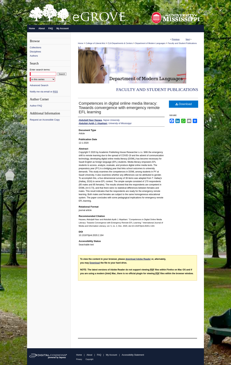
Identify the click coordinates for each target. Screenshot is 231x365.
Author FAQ (36, 105)
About (89, 355)
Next (188, 39)
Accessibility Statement (133, 355)
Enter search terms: (40, 69)
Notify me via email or (44, 91)
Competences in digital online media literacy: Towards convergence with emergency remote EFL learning (119, 107)
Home (80, 43)
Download (183, 104)
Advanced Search (39, 85)
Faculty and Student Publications (182, 43)
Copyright (89, 359)
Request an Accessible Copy (45, 119)
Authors (34, 55)
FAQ (99, 355)
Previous (176, 39)
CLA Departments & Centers (120, 43)
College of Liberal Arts (95, 43)
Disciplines (35, 51)
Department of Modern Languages (150, 43)
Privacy (79, 359)
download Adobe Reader (138, 259)
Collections (35, 47)
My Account (111, 355)
